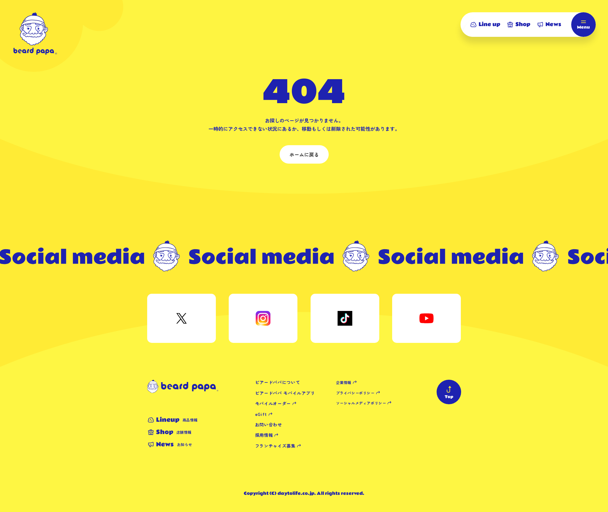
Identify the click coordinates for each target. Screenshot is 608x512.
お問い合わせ (268, 424)
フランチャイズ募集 (275, 446)
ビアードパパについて (277, 382)
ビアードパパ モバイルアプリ (285, 393)
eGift (261, 414)
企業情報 (343, 382)
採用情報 (264, 435)
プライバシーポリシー (355, 392)
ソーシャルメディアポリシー (361, 402)
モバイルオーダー (273, 403)
